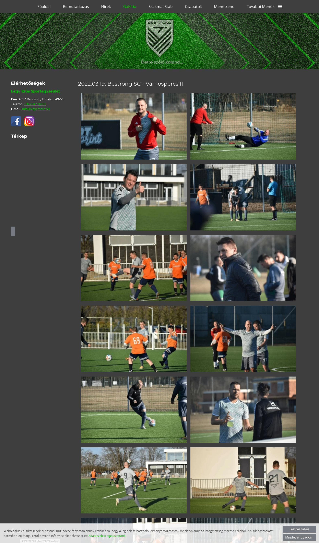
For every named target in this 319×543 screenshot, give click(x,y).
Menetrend (224, 6)
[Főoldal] (159, 31)
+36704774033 (35, 104)
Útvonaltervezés (13, 231)
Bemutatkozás (76, 6)
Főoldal (44, 6)
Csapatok (193, 6)
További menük (264, 6)
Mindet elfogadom (299, 537)
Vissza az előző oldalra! (104, 515)
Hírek (106, 6)
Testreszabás (299, 529)
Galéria (129, 6)
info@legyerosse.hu (36, 109)
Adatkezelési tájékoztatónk (107, 536)
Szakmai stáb (161, 6)
